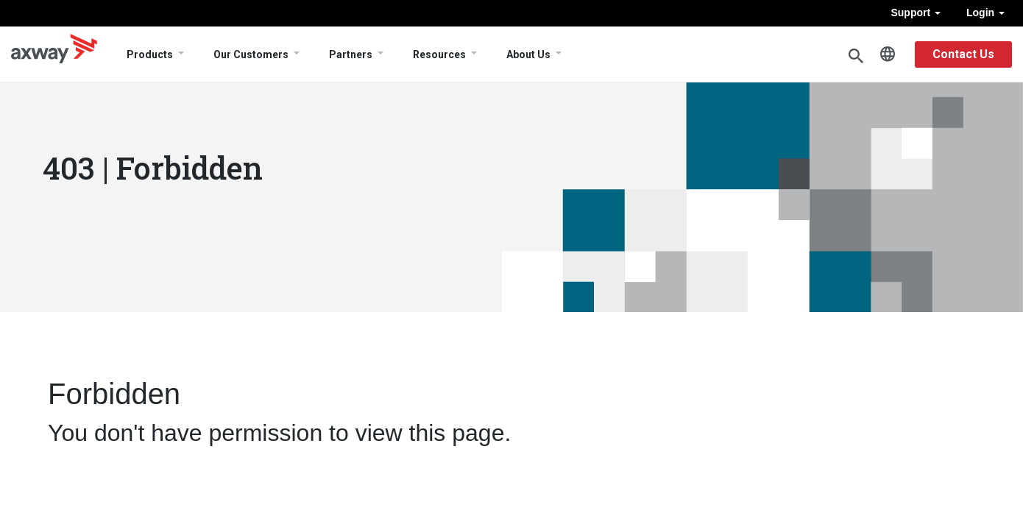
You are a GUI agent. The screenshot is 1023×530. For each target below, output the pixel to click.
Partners (350, 54)
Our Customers (251, 54)
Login (985, 12)
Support (916, 12)
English (888, 54)
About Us (528, 54)
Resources (439, 54)
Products (150, 54)
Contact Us (963, 54)
